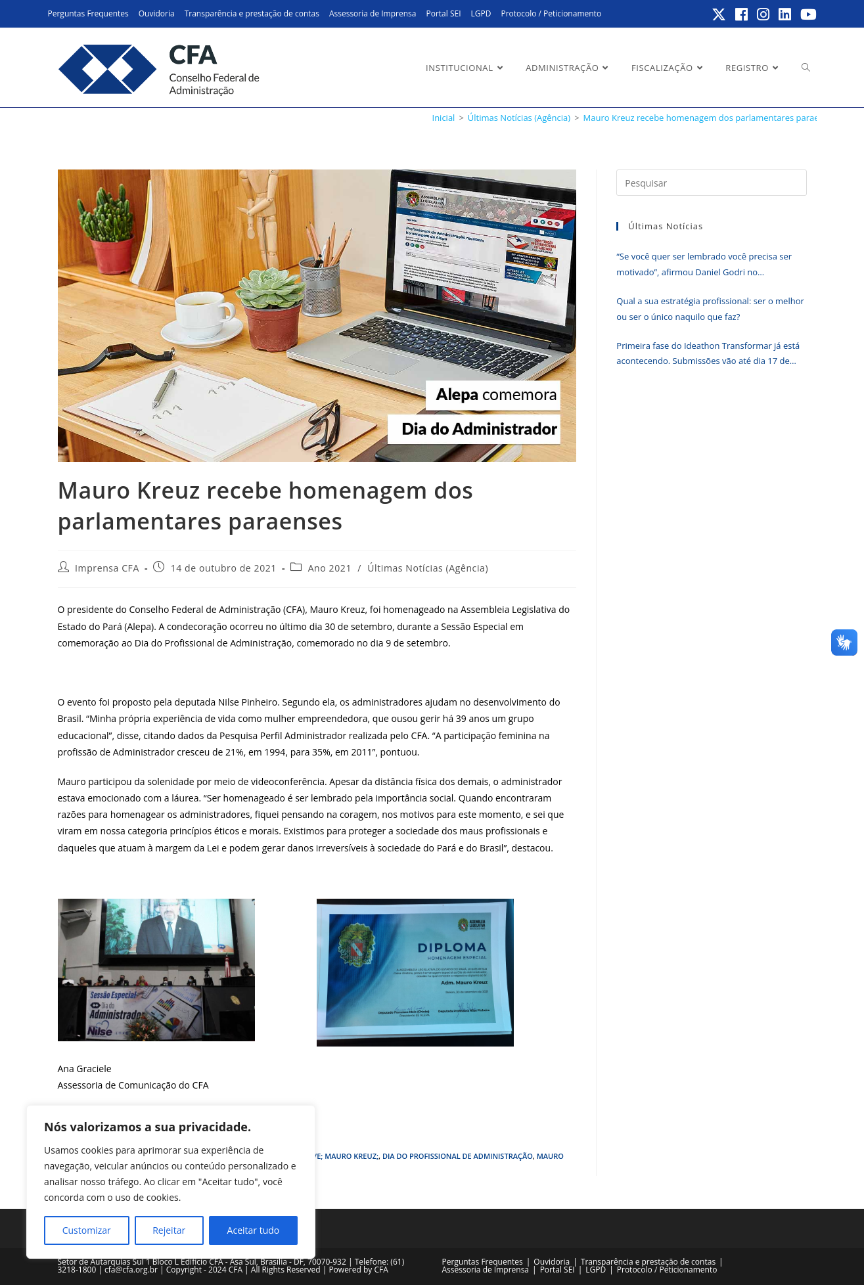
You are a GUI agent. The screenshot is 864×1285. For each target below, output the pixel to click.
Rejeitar (168, 1230)
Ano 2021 (330, 568)
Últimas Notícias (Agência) (427, 568)
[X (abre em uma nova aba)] (719, 14)
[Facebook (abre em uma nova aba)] (742, 14)
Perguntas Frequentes (88, 13)
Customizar (86, 1230)
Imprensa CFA (107, 568)
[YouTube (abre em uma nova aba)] (806, 14)
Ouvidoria (157, 13)
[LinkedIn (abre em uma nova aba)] (785, 14)
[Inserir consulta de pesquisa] (711, 182)
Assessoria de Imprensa (373, 13)
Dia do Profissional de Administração (457, 1156)
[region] (170, 1182)
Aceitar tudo (253, 1230)
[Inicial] (443, 118)
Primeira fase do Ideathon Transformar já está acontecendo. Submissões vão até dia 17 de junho (708, 354)
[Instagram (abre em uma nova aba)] (764, 14)
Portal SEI (443, 13)
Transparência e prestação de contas (252, 13)
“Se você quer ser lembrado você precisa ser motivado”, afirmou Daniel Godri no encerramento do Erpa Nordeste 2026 (704, 265)
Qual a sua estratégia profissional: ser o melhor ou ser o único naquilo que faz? (710, 308)
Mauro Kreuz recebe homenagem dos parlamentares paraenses (710, 118)
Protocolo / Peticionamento (551, 13)
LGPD (481, 13)
